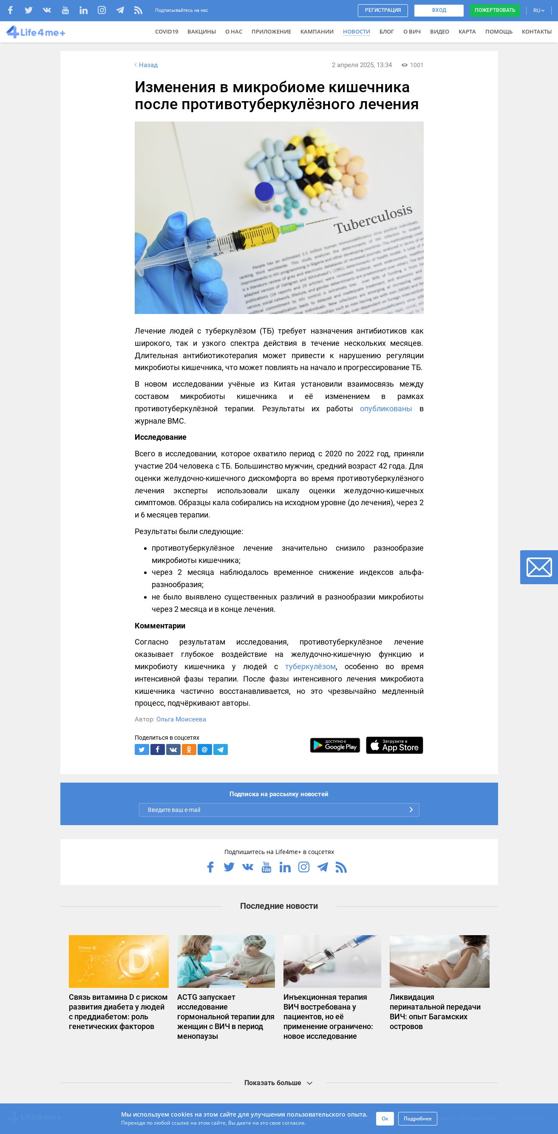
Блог (387, 31)
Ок (385, 1118)
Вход (439, 10)
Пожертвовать (495, 10)
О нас (233, 31)
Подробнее (418, 1118)
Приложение (271, 31)
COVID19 (166, 31)
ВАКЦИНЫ (201, 31)
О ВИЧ (412, 31)
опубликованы (386, 408)
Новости (356, 31)
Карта (467, 31)
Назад (145, 65)
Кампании (317, 31)
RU (538, 10)
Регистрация (383, 10)
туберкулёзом (310, 666)
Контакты (537, 31)
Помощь (499, 31)
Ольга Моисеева (181, 719)
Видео (439, 31)
